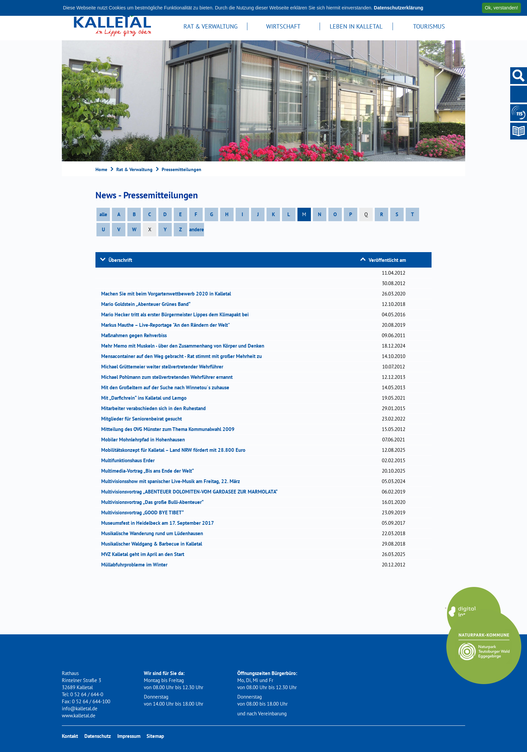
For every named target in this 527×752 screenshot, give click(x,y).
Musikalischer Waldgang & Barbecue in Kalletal (154, 544)
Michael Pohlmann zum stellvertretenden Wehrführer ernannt (169, 377)
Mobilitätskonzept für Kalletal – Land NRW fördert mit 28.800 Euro (175, 450)
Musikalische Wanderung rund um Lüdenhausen (154, 533)
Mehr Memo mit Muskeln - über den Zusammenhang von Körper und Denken (185, 346)
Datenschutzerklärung (398, 7)
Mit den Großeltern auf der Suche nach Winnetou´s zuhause (167, 387)
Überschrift (120, 260)
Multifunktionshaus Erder (130, 460)
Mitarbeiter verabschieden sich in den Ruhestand (156, 408)
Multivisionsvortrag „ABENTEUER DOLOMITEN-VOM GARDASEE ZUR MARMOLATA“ (192, 491)
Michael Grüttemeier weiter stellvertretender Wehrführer (164, 366)
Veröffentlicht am (387, 260)
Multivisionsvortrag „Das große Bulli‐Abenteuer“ (155, 502)
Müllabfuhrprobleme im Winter (136, 564)
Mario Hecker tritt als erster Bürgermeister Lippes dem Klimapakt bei (177, 314)
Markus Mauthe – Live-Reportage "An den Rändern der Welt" (168, 325)
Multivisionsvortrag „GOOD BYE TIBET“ (145, 512)
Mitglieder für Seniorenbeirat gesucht (144, 418)
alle (103, 214)
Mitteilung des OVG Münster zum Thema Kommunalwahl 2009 (170, 429)
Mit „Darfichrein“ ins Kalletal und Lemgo (146, 398)
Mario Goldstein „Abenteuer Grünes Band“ (148, 304)
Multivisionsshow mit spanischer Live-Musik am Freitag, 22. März (173, 481)
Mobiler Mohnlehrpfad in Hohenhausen (145, 439)
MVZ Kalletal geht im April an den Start (145, 554)
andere (196, 229)
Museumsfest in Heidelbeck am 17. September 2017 (160, 523)
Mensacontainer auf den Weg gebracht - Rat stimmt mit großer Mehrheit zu (184, 356)
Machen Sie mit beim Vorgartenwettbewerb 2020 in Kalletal (168, 293)
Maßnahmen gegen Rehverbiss (136, 335)
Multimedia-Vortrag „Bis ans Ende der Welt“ (150, 471)
